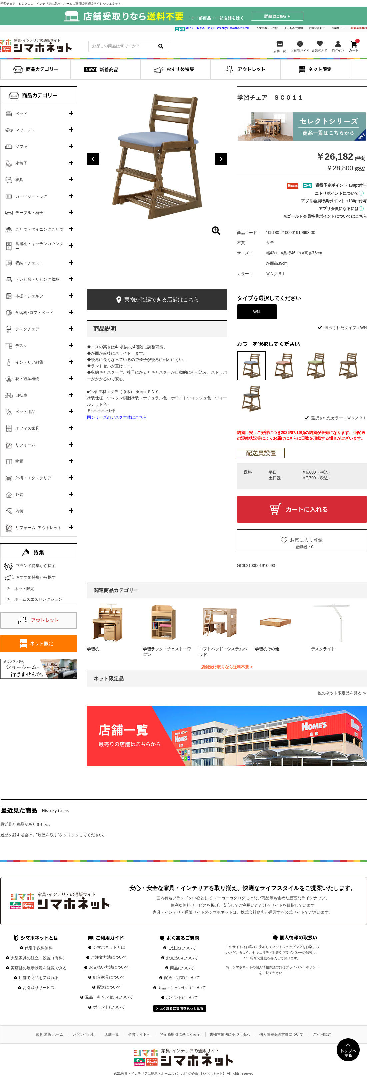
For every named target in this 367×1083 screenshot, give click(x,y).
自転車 (21, 395)
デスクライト (323, 649)
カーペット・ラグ (31, 196)
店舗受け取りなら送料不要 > (226, 667)
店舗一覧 (111, 1034)
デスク (21, 345)
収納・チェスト (29, 263)
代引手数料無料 (39, 948)
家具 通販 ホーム (49, 1034)
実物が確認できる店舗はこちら (157, 300)
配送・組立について (182, 977)
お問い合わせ (317, 28)
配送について (109, 987)
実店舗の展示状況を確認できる (39, 968)
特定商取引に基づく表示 (180, 1034)
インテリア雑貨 (29, 362)
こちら (361, 216)
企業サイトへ (139, 1034)
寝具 (19, 179)
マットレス (25, 130)
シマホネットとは (267, 28)
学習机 (93, 649)
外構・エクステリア (33, 478)
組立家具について (109, 977)
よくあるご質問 (293, 28)
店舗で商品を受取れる (39, 977)
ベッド (21, 113)
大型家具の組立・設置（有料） (39, 958)
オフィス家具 (27, 428)
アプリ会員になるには (341, 208)
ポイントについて (109, 1007)
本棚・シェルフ (29, 296)
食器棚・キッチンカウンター (39, 246)
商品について (182, 968)
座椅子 (21, 163)
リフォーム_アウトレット (38, 527)
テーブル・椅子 (29, 212)
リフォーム (25, 445)
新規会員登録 (359, 28)
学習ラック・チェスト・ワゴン (167, 652)
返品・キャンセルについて (109, 997)
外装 (19, 494)
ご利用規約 (322, 1034)
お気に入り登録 (306, 540)
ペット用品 (25, 411)
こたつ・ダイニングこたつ (39, 229)
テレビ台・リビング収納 (37, 279)
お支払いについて (182, 958)
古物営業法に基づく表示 (230, 1034)
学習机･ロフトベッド (34, 312)
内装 (19, 511)
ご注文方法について (109, 957)
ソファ (21, 146)
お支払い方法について (109, 967)
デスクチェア (27, 329)
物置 (19, 461)
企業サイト (338, 28)
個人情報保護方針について (281, 1034)
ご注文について (182, 948)
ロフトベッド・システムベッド (223, 652)
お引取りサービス (39, 987)
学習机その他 (267, 649)
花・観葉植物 (27, 378)
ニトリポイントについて (339, 193)
